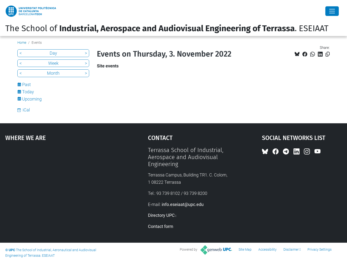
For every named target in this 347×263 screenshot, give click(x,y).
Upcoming (32, 99)
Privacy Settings (319, 249)
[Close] (332, 11)
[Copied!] (328, 54)
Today (28, 91)
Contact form (160, 226)
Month (53, 73)
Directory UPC (161, 215)
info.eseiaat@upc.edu (183, 204)
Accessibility (267, 249)
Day (53, 53)
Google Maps (59, 183)
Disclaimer (291, 249)
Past (26, 84)
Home (21, 42)
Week (53, 63)
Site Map (245, 249)
